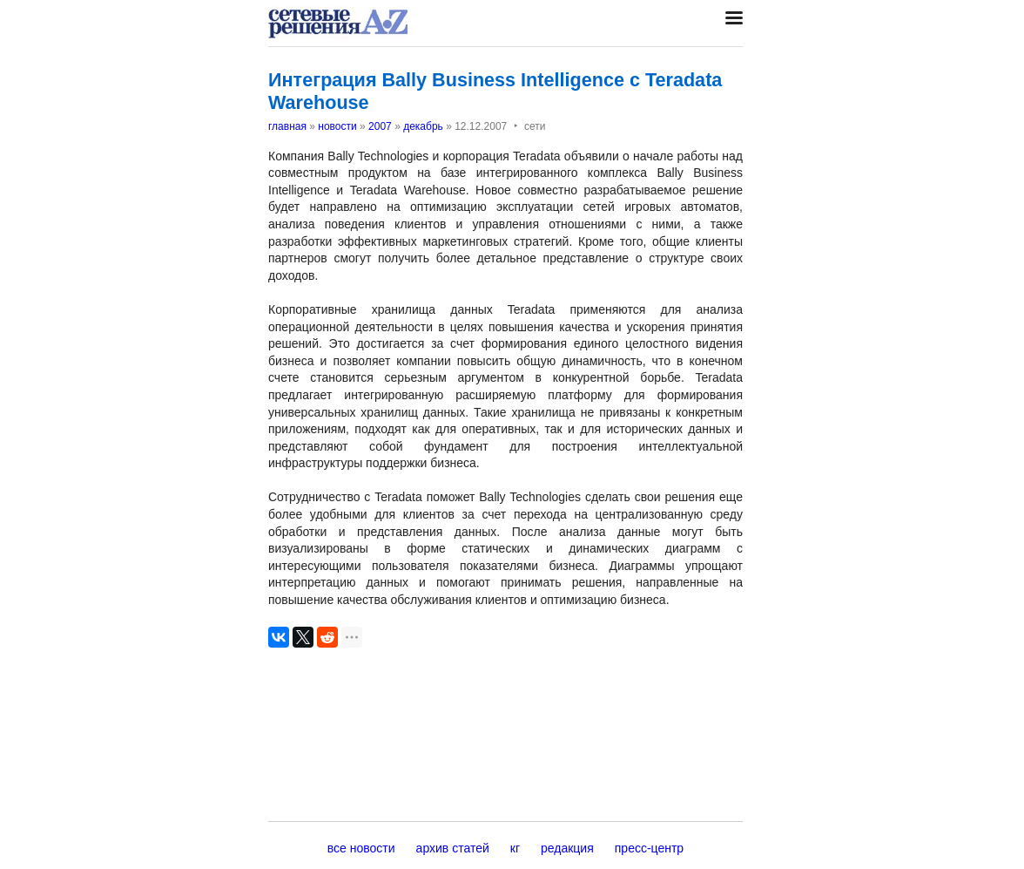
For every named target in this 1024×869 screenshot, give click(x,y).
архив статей (452, 848)
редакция (567, 848)
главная (287, 126)
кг (515, 848)
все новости (361, 848)
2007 (380, 126)
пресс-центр (649, 848)
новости (337, 126)
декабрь (423, 126)
